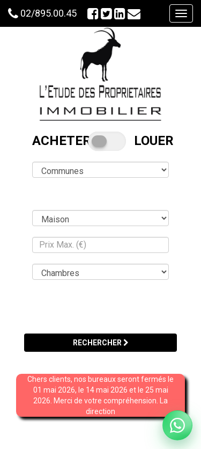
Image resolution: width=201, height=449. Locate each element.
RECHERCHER (101, 342)
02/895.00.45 (48, 13)
